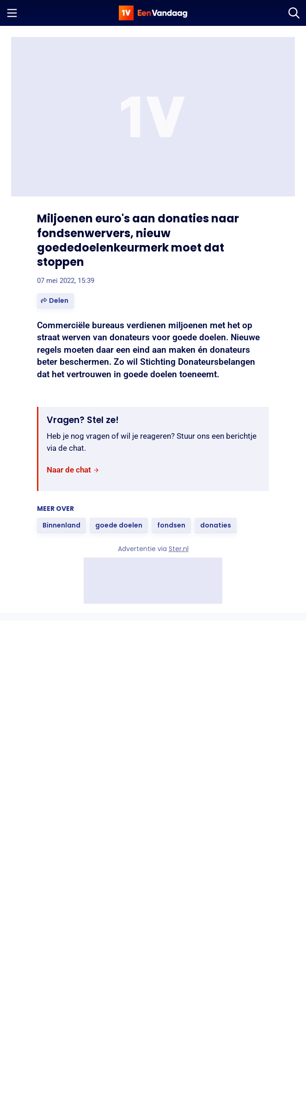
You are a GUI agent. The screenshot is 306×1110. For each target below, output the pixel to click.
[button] (55, 300)
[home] (153, 13)
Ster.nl (179, 548)
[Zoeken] (294, 13)
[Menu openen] (12, 13)
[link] (73, 470)
